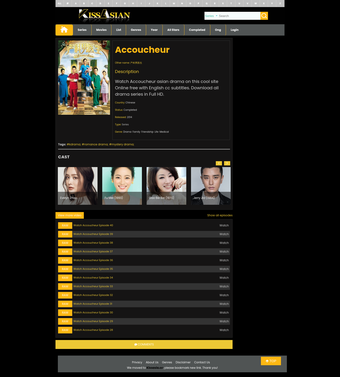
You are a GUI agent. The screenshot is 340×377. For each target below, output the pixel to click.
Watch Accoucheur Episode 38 (93, 243)
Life (156, 132)
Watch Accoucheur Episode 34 (93, 277)
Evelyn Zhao (68, 198)
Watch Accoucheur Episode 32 (93, 295)
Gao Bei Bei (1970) (161, 198)
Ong (218, 30)
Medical (164, 132)
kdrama (74, 144)
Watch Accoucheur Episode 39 (93, 234)
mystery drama (123, 144)
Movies (101, 30)
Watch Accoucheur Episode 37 (93, 251)
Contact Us (202, 362)
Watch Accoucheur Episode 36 (93, 260)
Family (136, 132)
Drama (127, 132)
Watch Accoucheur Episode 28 (93, 330)
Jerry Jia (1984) (204, 198)
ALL (59, 3)
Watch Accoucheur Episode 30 (93, 312)
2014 (129, 117)
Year (154, 30)
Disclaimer (183, 362)
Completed (197, 30)
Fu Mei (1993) (114, 198)
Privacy (137, 362)
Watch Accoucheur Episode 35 (93, 269)
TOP (271, 361)
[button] (219, 163)
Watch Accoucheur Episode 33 (93, 286)
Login (234, 30)
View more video (69, 215)
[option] (78, 186)
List (118, 30)
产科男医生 (136, 63)
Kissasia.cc (155, 368)
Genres (136, 30)
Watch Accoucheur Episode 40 (93, 225)
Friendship (147, 132)
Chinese (130, 102)
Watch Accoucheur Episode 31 (92, 304)
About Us (152, 362)
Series (82, 30)
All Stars (173, 30)
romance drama (96, 144)
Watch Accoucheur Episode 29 (93, 321)
